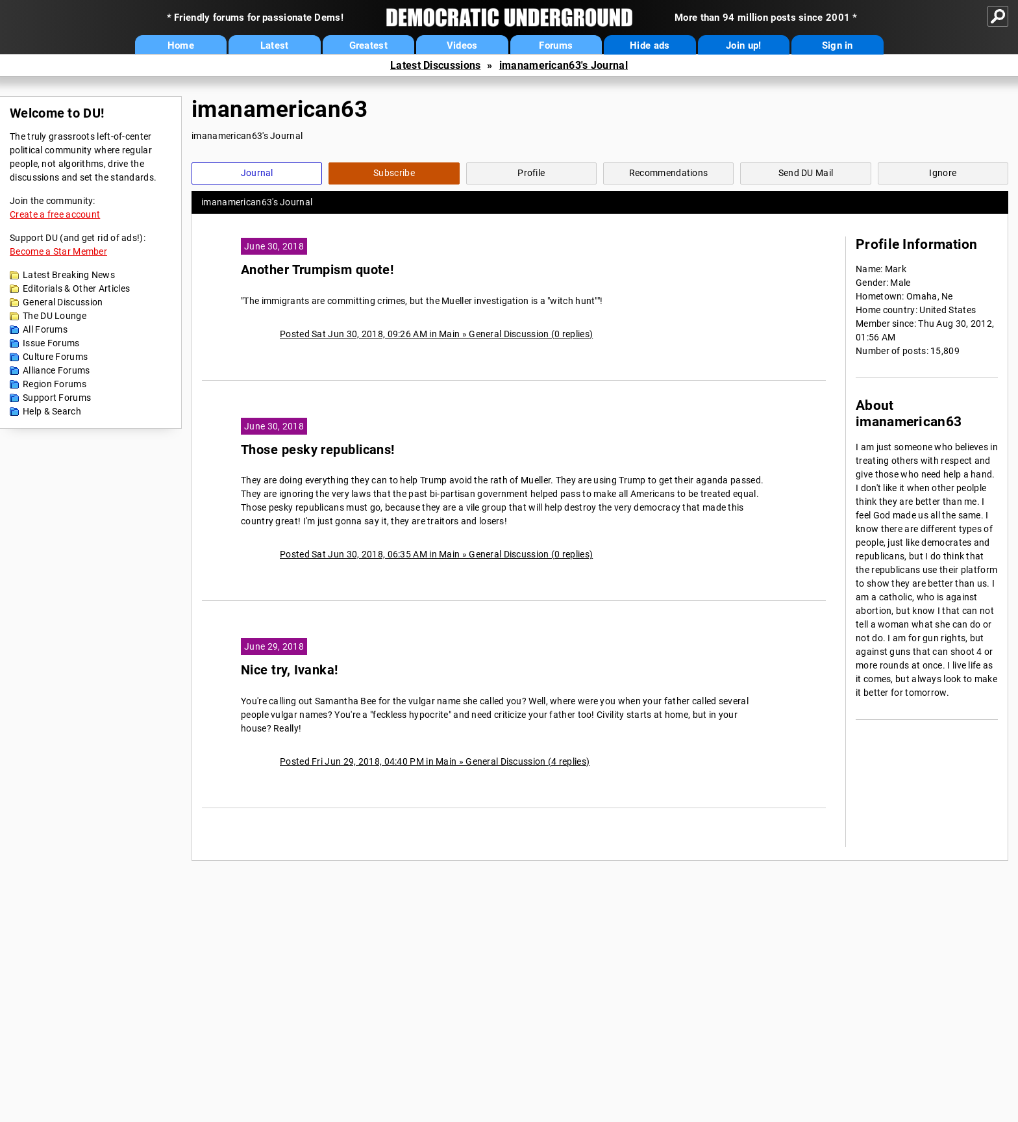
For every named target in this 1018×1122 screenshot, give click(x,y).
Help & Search (52, 411)
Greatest (368, 45)
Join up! (743, 45)
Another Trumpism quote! (317, 269)
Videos (462, 45)
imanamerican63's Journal (563, 65)
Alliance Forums (56, 370)
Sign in (837, 45)
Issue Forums (51, 343)
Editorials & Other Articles (76, 288)
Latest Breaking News (69, 275)
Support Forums (57, 397)
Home (181, 45)
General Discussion (63, 302)
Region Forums (54, 384)
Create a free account (55, 214)
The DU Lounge (54, 316)
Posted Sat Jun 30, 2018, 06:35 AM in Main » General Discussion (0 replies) (436, 554)
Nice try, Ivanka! (289, 670)
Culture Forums (55, 356)
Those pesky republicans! (318, 449)
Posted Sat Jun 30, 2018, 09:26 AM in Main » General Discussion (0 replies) (436, 334)
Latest (274, 45)
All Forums (45, 329)
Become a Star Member (58, 251)
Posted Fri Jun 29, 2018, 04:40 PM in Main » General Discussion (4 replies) (435, 761)
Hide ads (649, 45)
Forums (556, 45)
